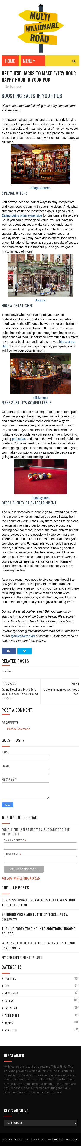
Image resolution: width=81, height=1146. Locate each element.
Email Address (15, 840)
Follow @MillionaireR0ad (21, 878)
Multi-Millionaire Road (65, 1139)
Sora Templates (11, 1139)
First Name (12, 854)
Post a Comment (18, 729)
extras (9, 1000)
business (16, 87)
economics (11, 993)
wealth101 (11, 1030)
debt (8, 986)
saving (9, 1022)
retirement (12, 1015)
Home (10, 61)
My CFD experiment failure (22, 957)
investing (11, 1008)
